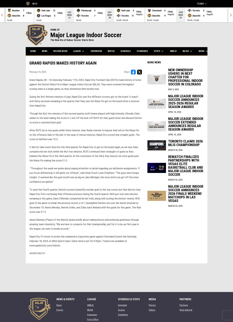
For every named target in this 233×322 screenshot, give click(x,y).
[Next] (230, 15)
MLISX (90, 310)
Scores (121, 310)
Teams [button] (202, 3)
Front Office (92, 319)
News (59, 305)
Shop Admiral (186, 310)
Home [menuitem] (33, 51)
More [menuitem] (203, 51)
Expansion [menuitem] (96, 51)
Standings (123, 315)
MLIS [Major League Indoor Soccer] (31, 3)
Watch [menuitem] (111, 51)
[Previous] (2, 15)
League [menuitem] (79, 51)
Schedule (122, 305)
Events (59, 310)
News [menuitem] (44, 51)
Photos (152, 305)
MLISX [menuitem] (188, 51)
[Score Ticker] (116, 15)
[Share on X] (139, 72)
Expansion (92, 315)
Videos (152, 310)
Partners (184, 305)
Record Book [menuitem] (60, 51)
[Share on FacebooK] (133, 72)
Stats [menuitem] (159, 51)
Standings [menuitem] (142, 51)
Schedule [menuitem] (126, 51)
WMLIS (90, 305)
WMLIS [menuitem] (174, 51)
